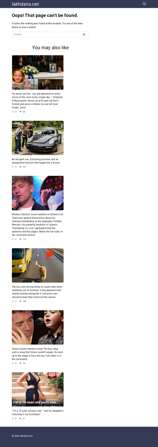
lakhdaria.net (25, 4)
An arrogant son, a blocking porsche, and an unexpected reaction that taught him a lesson (36, 161)
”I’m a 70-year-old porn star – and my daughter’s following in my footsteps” (38, 412)
